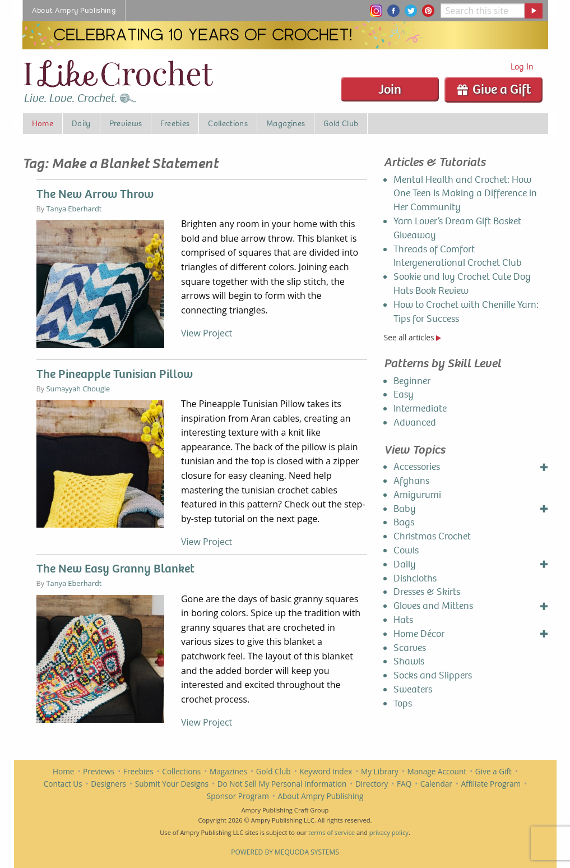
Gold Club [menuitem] (340, 123)
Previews (98, 771)
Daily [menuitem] (81, 123)
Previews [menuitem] (125, 123)
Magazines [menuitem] (285, 123)
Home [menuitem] (42, 123)
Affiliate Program (491, 783)
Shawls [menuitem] (408, 661)
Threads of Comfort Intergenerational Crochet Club (457, 256)
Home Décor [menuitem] (418, 633)
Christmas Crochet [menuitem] (432, 536)
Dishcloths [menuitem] (415, 578)
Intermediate (420, 408)
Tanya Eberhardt (74, 209)
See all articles (412, 337)
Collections (181, 771)
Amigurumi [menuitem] (417, 494)
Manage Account (437, 771)
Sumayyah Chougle (78, 389)
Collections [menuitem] (228, 123)
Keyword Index (325, 771)
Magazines (228, 771)
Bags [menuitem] (403, 522)
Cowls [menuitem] (406, 550)
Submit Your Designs (171, 783)
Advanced (414, 422)
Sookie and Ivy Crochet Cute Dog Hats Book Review (462, 283)
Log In (522, 66)
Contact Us (63, 783)
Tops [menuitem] (402, 703)
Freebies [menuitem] (174, 123)
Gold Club (273, 771)
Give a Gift (493, 89)
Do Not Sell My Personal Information (282, 783)
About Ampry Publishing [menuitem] (74, 10)
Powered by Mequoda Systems (285, 852)
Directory (371, 783)
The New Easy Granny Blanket (115, 568)
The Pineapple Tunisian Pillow (114, 374)
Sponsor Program (238, 796)
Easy (403, 394)
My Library (379, 771)
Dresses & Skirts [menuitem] (426, 591)
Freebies (138, 771)
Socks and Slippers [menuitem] (432, 675)
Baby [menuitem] (404, 508)
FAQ (404, 783)
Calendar (436, 783)
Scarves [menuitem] (409, 647)
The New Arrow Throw (95, 194)
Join (389, 89)
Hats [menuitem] (403, 619)
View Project (206, 333)
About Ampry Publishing (320, 796)
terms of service (331, 832)
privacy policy (389, 832)
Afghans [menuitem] (411, 480)
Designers (108, 783)
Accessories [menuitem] (416, 466)
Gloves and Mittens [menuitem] (433, 605)
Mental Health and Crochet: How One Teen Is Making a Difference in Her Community (465, 193)
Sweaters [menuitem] (412, 689)
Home (63, 771)
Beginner (411, 381)
